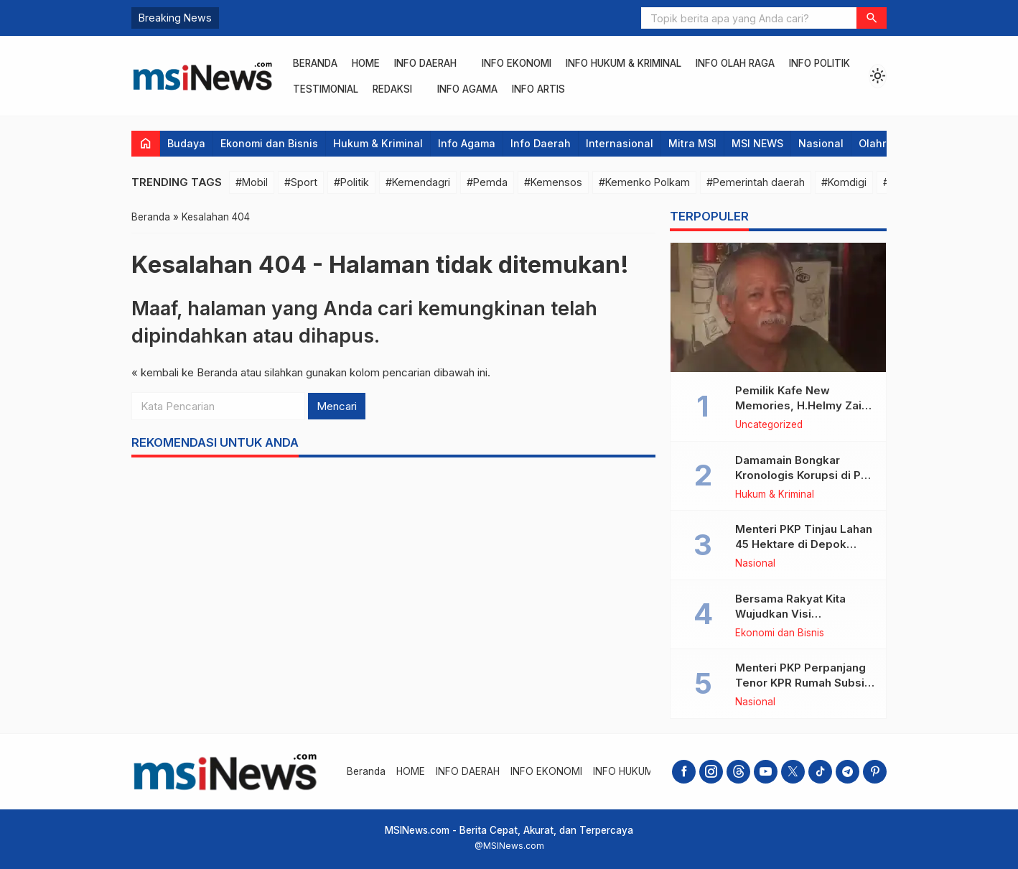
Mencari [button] (337, 406)
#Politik (351, 182)
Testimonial (325, 89)
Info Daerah (540, 143)
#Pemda (487, 182)
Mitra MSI (692, 143)
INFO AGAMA (467, 89)
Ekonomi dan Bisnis (269, 143)
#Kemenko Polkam (644, 182)
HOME (366, 63)
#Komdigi (844, 182)
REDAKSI (392, 89)
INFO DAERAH (425, 63)
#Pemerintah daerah (755, 182)
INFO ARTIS (538, 89)
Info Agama (466, 143)
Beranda (315, 63)
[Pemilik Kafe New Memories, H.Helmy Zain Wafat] (778, 307)
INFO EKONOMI (516, 63)
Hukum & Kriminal (378, 143)
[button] (871, 18)
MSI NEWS (757, 143)
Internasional (619, 143)
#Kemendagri (418, 182)
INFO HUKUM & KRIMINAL (623, 63)
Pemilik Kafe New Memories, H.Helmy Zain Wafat (801, 405)
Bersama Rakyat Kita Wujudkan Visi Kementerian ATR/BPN (795, 614)
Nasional (821, 143)
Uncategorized (769, 425)
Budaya (186, 143)
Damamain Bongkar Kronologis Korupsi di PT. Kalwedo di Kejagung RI (803, 475)
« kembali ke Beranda (184, 372)
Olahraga (882, 143)
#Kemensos (553, 182)
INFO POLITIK (819, 63)
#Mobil (251, 182)
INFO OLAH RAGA (735, 63)
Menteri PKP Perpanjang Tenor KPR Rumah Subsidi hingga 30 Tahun (804, 683)
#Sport (300, 182)
